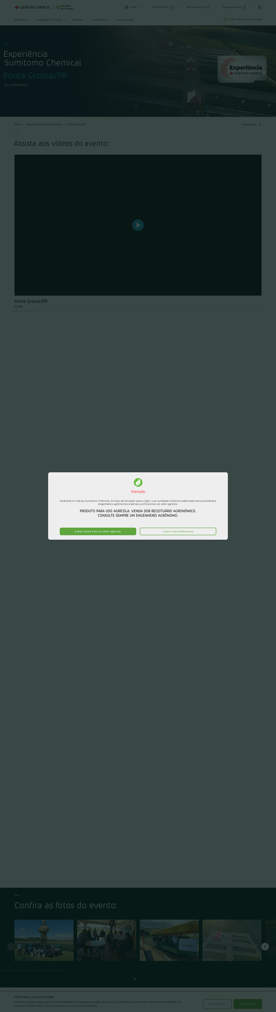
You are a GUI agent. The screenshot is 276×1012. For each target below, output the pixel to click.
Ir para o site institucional (178, 531)
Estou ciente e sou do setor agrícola (98, 531)
